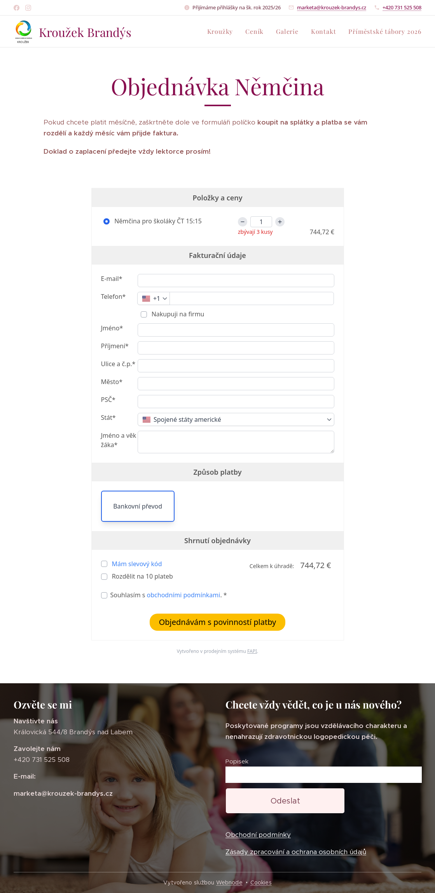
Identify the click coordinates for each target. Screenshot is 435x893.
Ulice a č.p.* (118, 364)
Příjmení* (115, 346)
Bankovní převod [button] (137, 506)
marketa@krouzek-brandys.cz (331, 7)
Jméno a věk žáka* (118, 440)
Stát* (108, 417)
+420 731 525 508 (402, 7)
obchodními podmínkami (183, 595)
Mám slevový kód (137, 564)
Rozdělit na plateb (141, 576)
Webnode (229, 882)
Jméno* (112, 328)
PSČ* (108, 399)
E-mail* (111, 278)
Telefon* (113, 296)
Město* (111, 381)
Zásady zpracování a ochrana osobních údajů (295, 851)
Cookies (261, 882)
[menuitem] (222, 31)
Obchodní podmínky (258, 835)
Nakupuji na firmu (177, 314)
